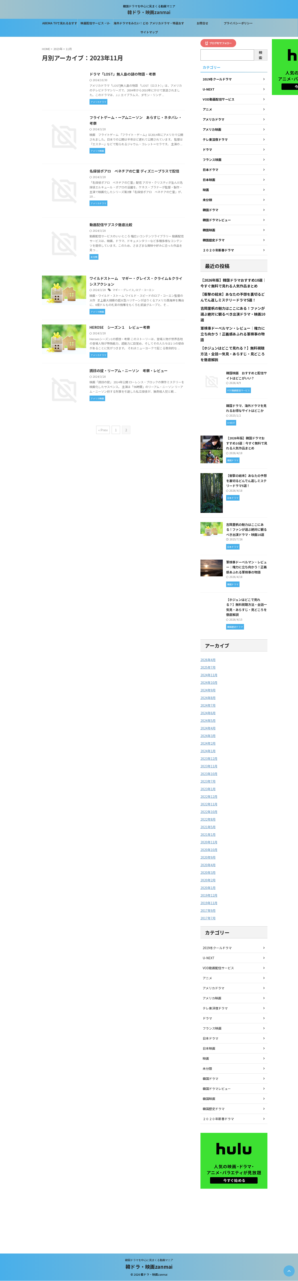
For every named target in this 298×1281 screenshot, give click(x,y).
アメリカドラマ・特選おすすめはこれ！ (167, 24)
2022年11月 (208, 804)
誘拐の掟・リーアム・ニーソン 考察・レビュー (129, 371)
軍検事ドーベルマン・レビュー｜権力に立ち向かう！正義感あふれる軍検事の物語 (232, 334)
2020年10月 (208, 850)
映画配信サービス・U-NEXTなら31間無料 (95, 24)
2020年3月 (208, 872)
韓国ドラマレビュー (217, 1089)
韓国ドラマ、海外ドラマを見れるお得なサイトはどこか (246, 408)
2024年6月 (208, 713)
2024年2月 (208, 743)
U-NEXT (209, 958)
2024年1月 (208, 751)
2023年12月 (208, 758)
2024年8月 (208, 698)
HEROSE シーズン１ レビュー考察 (120, 328)
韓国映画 (209, 1099)
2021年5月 (208, 827)
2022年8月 (208, 819)
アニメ (207, 978)
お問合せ (202, 23)
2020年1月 (208, 888)
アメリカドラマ (213, 988)
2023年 (58, 49)
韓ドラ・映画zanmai (149, 12)
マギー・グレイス (123, 291)
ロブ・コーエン (145, 291)
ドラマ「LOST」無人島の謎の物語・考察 (123, 74)
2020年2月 (208, 880)
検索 (260, 55)
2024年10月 (208, 683)
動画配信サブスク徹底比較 (111, 225)
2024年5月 (208, 720)
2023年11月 (208, 766)
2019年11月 (208, 903)
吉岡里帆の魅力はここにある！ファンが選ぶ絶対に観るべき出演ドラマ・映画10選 (232, 314)
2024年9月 (208, 690)
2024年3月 (208, 736)
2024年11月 (208, 675)
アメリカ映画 (212, 998)
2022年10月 (208, 812)
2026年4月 (208, 660)
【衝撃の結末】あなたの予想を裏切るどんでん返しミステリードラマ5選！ (246, 480)
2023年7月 (208, 781)
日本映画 (209, 1048)
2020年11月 (208, 842)
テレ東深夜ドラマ (215, 1008)
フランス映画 (212, 1028)
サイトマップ (149, 32)
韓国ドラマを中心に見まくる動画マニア (149, 1260)
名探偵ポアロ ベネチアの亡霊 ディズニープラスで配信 (135, 171)
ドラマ (207, 1018)
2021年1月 (208, 834)
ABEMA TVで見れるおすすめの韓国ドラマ (59, 24)
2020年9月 (208, 857)
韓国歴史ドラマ (214, 1109)
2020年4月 (208, 865)
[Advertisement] (233, 1219)
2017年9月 (208, 910)
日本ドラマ (210, 1038)
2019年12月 (208, 895)
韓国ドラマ (210, 1079)
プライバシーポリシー (238, 23)
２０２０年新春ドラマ (218, 1119)
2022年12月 (208, 796)
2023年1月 (208, 789)
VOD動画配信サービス (218, 968)
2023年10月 (208, 774)
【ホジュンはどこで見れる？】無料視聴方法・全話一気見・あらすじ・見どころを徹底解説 (232, 354)
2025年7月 (208, 667)
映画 (206, 1058)
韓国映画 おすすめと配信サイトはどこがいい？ (246, 376)
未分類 (207, 1068)
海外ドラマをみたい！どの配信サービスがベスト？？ (131, 24)
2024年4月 (208, 728)
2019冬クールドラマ (217, 948)
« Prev (103, 430)
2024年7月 (208, 705)
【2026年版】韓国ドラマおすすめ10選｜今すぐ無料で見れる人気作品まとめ (246, 443)
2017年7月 (208, 918)
